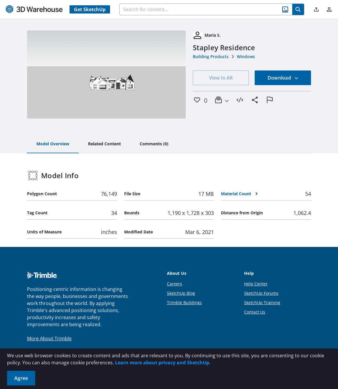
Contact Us (254, 312)
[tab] (53, 144)
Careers (174, 284)
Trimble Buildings (184, 302)
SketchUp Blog (181, 293)
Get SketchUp (90, 9)
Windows (246, 56)
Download (283, 78)
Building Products (211, 56)
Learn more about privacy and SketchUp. (163, 362)
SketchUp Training (262, 302)
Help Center (256, 284)
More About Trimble (49, 338)
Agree (21, 378)
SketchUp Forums (261, 293)
